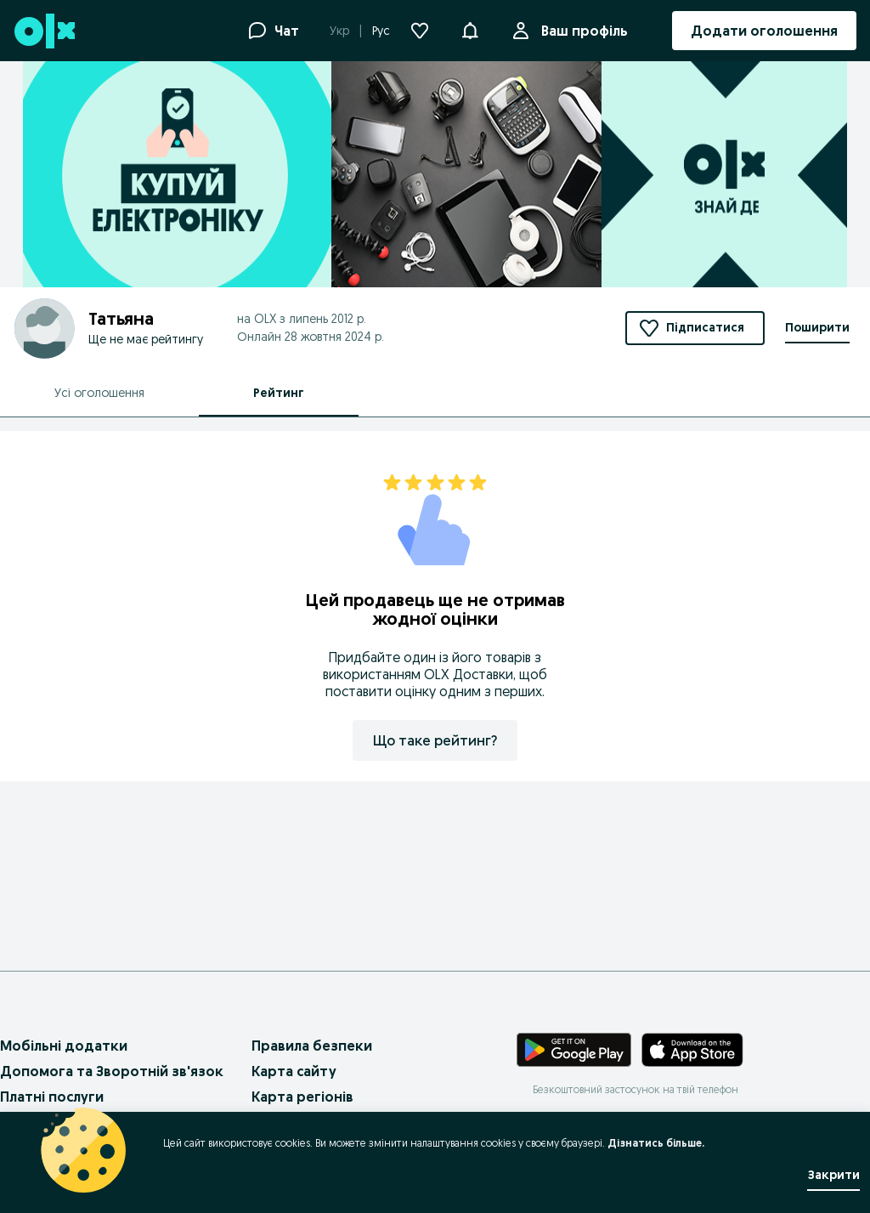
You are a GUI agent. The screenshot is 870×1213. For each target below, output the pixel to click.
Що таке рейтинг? (435, 740)
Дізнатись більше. (655, 1142)
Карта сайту (293, 1071)
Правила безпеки (311, 1045)
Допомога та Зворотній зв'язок (111, 1071)
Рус (381, 30)
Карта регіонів (302, 1096)
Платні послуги (52, 1096)
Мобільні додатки (63, 1045)
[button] (470, 28)
